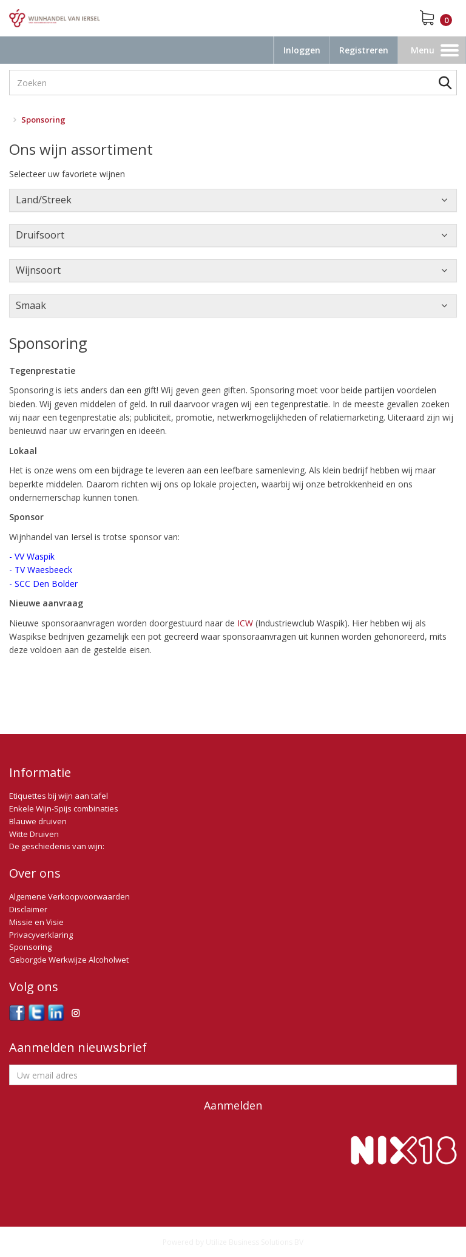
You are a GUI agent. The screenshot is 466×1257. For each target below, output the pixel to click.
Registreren (363, 50)
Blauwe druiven (38, 821)
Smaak (31, 305)
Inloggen (301, 50)
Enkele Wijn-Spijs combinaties (63, 808)
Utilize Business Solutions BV (254, 1242)
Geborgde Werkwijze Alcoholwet (69, 959)
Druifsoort (40, 235)
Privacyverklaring (41, 934)
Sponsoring (30, 946)
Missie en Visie (36, 921)
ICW (245, 623)
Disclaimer (28, 909)
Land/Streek (44, 199)
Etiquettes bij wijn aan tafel (58, 795)
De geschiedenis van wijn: (56, 846)
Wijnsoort (38, 270)
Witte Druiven (34, 833)
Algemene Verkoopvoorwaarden (69, 896)
